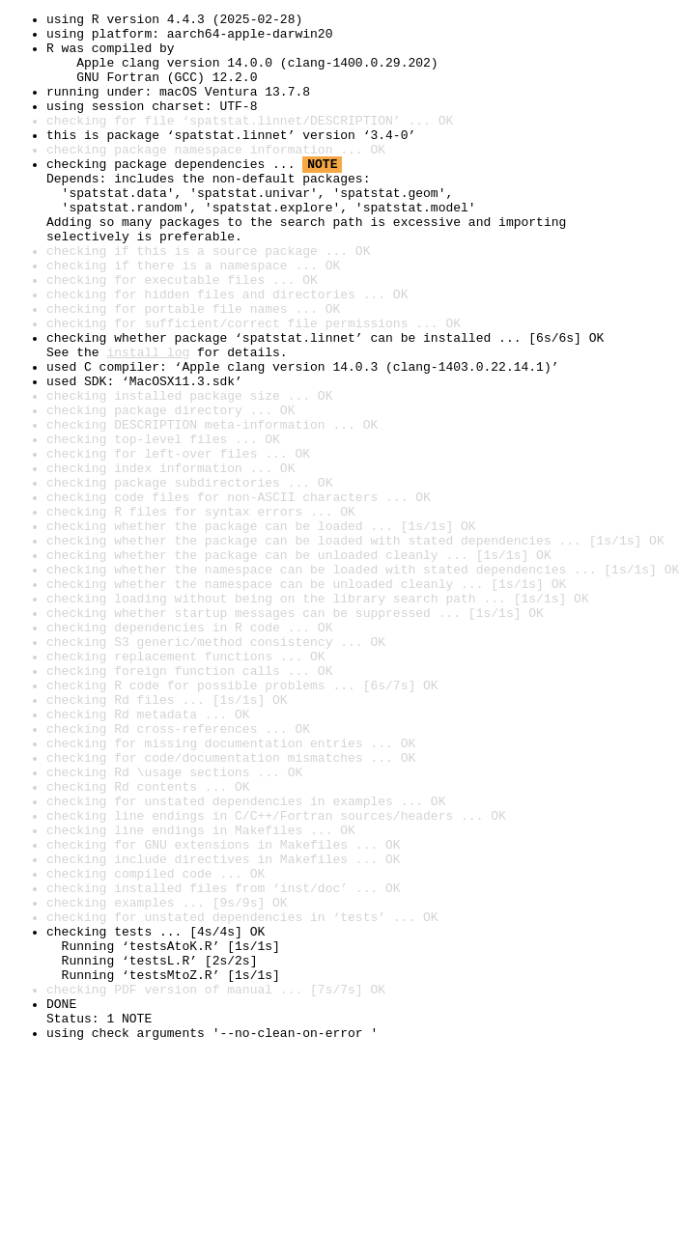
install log (147, 421)
